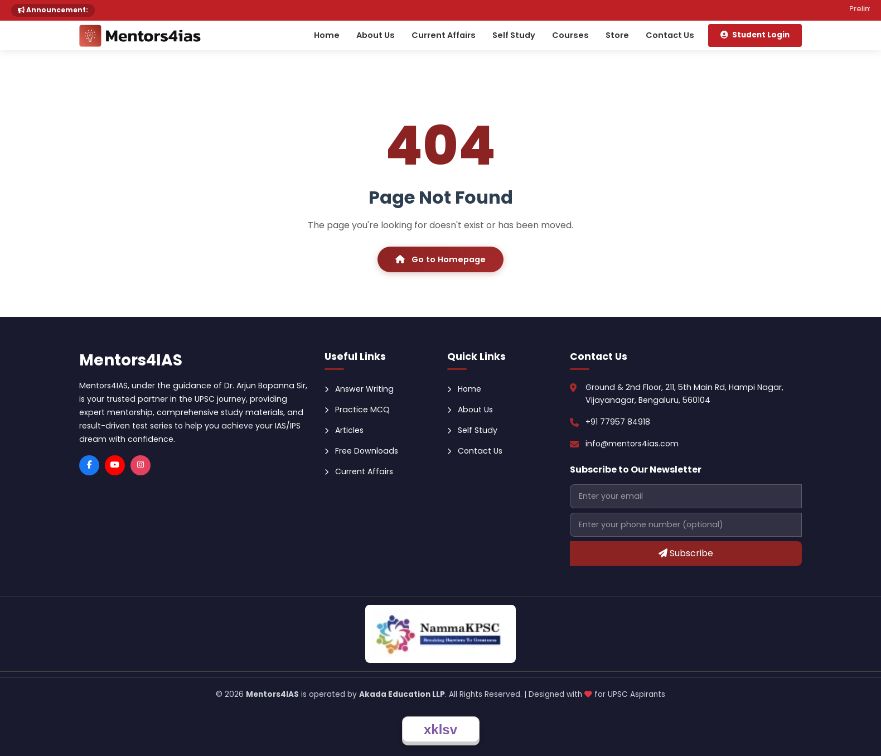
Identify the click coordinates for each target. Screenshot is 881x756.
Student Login (755, 35)
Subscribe (686, 553)
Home (327, 35)
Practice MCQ (357, 409)
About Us (375, 35)
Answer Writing (359, 388)
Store (617, 35)
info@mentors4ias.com (632, 443)
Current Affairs (444, 35)
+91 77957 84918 (617, 421)
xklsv (440, 729)
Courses (570, 35)
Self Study (513, 35)
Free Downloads (361, 450)
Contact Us (670, 35)
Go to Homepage (440, 259)
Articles (344, 430)
